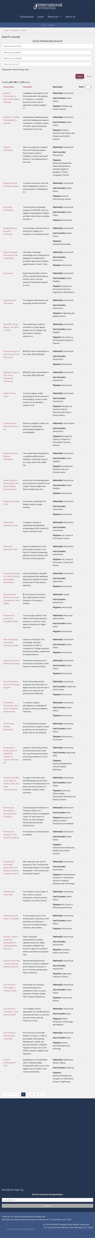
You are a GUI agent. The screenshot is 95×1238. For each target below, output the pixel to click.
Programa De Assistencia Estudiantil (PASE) (10, 618)
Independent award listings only (15, 69)
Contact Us (11, 1229)
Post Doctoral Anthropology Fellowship (9, 1035)
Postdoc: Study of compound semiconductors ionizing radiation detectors (10, 942)
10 (19, 1094)
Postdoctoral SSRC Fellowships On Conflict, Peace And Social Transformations (11, 783)
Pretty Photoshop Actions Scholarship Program (11, 684)
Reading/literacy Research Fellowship (10, 231)
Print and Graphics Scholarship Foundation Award (10, 642)
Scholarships (27, 16)
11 (23, 1094)
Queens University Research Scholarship (10, 456)
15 (40, 1094)
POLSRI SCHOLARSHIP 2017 (9, 1062)
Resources (53, 16)
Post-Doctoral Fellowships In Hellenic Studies (10, 987)
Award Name (8, 87)
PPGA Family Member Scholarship (8, 726)
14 (36, 1094)
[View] (80, 93)
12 (27, 1094)
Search (80, 76)
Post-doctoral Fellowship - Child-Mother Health (11, 1011)
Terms (32, 1229)
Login (43, 25)
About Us (70, 16)
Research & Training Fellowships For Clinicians (11, 120)
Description (27, 87)
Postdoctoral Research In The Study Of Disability (11, 834)
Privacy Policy (22, 1229)
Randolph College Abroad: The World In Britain (11, 327)
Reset (89, 76)
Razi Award (7, 273)
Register (51, 25)
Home (6, 30)
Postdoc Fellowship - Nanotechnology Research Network (11, 963)
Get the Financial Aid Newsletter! (47, 1194)
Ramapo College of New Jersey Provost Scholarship (11, 354)
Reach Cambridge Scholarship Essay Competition (10, 255)
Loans (40, 16)
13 (32, 1094)
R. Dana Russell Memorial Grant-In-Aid (11, 426)
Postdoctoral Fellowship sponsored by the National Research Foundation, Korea (11, 867)
